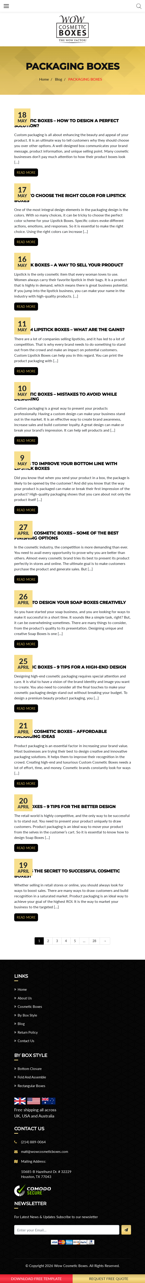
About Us (25, 998)
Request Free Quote (108, 1278)
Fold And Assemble (32, 1077)
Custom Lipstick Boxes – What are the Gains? (69, 329)
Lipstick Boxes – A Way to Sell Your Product (68, 265)
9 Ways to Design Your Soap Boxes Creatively (70, 602)
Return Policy (28, 1032)
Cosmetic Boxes (30, 1006)
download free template (36, 1278)
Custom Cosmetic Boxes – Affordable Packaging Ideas (60, 734)
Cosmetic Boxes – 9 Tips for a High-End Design (70, 667)
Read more (26, 172)
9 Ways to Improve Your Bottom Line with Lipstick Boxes (65, 466)
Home (22, 989)
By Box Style (27, 1015)
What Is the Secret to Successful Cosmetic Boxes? (67, 874)
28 (94, 941)
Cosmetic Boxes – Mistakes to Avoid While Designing (65, 397)
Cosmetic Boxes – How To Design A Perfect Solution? (66, 123)
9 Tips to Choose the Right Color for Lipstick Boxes (70, 198)
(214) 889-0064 (33, 1142)
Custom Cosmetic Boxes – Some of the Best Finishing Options (66, 536)
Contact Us (26, 1041)
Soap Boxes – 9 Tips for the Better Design (65, 806)
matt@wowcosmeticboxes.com (44, 1151)
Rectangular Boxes (31, 1086)
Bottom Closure (30, 1069)
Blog (21, 1024)
